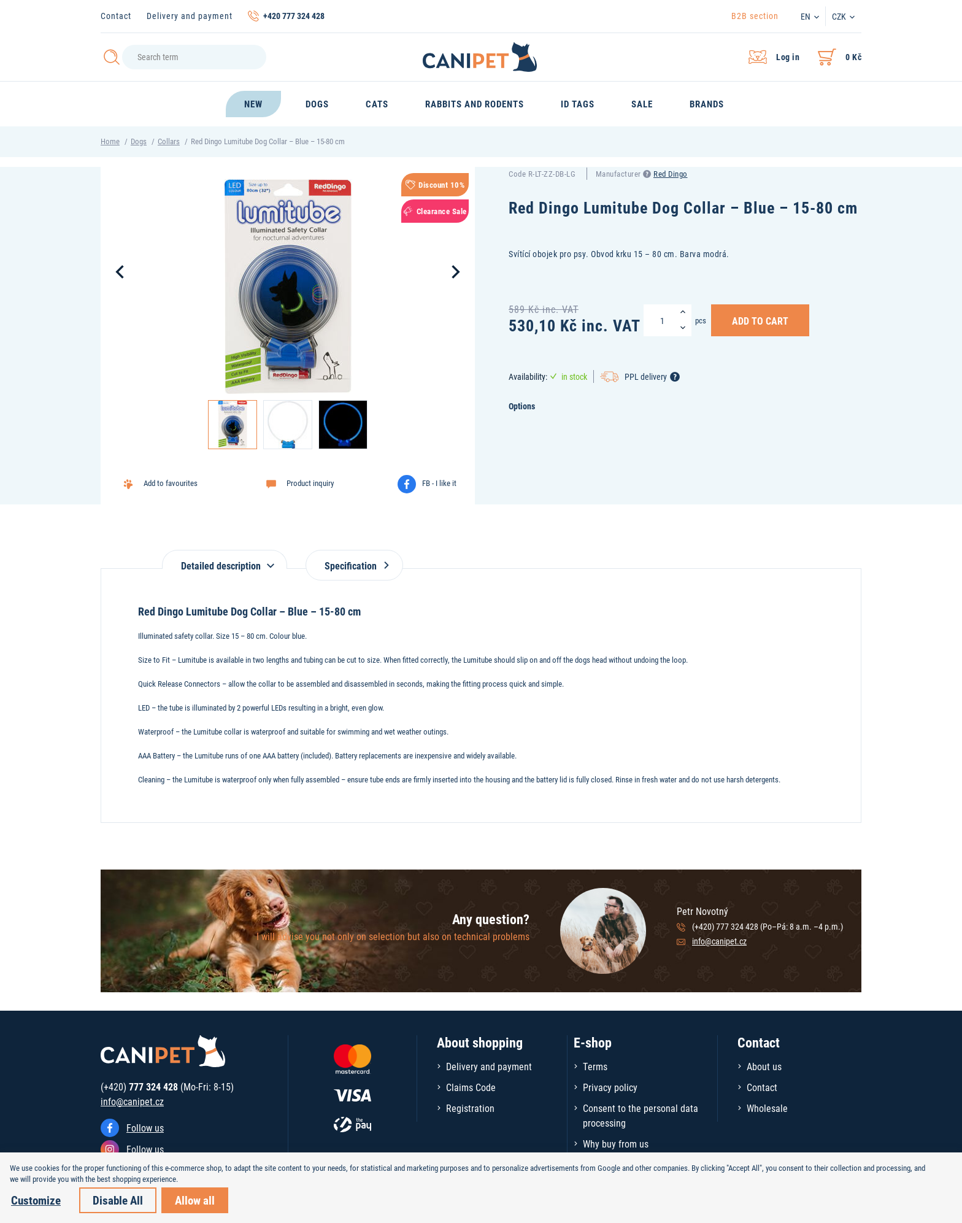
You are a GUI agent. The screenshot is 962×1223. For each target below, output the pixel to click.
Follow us (145, 1127)
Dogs (139, 141)
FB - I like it (439, 482)
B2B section (755, 15)
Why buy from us (615, 1143)
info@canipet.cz (719, 941)
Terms (595, 1066)
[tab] (224, 559)
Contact (116, 15)
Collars (169, 141)
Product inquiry (310, 482)
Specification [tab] (354, 565)
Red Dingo (670, 173)
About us (764, 1066)
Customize (36, 1200)
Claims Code (471, 1087)
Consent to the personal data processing (640, 1115)
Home (110, 141)
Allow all (195, 1200)
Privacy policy (610, 1087)
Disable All (118, 1200)
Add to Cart (760, 320)
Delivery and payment (190, 15)
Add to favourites (171, 482)
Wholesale (767, 1107)
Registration (470, 1107)
